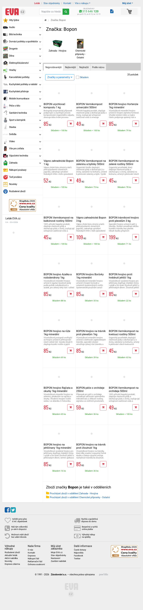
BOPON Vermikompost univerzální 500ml (89, 106)
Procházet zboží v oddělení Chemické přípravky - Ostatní (80, 497)
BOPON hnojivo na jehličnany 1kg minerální (57, 446)
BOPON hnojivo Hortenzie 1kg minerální (123, 106)
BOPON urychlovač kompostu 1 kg (54, 106)
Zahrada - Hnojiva (57, 50)
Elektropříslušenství (25, 63)
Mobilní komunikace (25, 99)
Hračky (25, 70)
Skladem (84, 77)
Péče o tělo (25, 106)
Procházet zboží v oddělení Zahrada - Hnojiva (74, 493)
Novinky (13, 184)
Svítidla (25, 134)
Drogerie (25, 49)
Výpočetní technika (25, 156)
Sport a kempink (25, 120)
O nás (30, 550)
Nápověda (78, 553)
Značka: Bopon (58, 20)
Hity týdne (14, 20)
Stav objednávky (51, 3)
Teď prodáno (15, 177)
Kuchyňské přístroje (25, 91)
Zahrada (25, 163)
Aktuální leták (11, 555)
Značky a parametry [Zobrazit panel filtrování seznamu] (59, 77)
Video (25, 141)
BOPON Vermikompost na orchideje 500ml (124, 389)
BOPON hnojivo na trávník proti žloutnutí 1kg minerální (91, 448)
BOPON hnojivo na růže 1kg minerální (57, 333)
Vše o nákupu (81, 3)
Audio (25, 27)
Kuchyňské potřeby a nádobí (25, 84)
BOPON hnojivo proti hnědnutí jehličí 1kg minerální (120, 277)
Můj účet (126, 3)
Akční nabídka (11, 558)
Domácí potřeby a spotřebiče (25, 41)
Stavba (25, 127)
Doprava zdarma (12, 564)
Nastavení (55, 558)
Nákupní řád (33, 558)
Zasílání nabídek (58, 561)
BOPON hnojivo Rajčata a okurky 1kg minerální (58, 389)
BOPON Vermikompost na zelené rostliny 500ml (124, 162)
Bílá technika (25, 34)
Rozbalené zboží (17, 191)
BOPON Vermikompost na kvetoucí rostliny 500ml (124, 333)
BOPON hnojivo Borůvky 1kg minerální (90, 276)
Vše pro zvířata (25, 148)
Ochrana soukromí (36, 564)
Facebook (78, 556)
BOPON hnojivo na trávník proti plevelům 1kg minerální (91, 334)
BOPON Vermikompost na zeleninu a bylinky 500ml (91, 162)
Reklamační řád (35, 561)
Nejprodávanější (53, 67)
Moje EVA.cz (57, 552)
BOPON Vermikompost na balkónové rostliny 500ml (58, 219)
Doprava (32, 556)
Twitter (77, 558)
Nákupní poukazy (17, 169)
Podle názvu (98, 67)
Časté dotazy (80, 550)
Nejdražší (84, 67)
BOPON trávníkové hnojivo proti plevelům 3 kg (124, 219)
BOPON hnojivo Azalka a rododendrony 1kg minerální (58, 277)
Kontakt (67, 3)
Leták (37, 3)
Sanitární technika (25, 113)
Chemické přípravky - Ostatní (80, 54)
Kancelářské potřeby (25, 77)
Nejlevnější (70, 67)
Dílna (25, 56)
